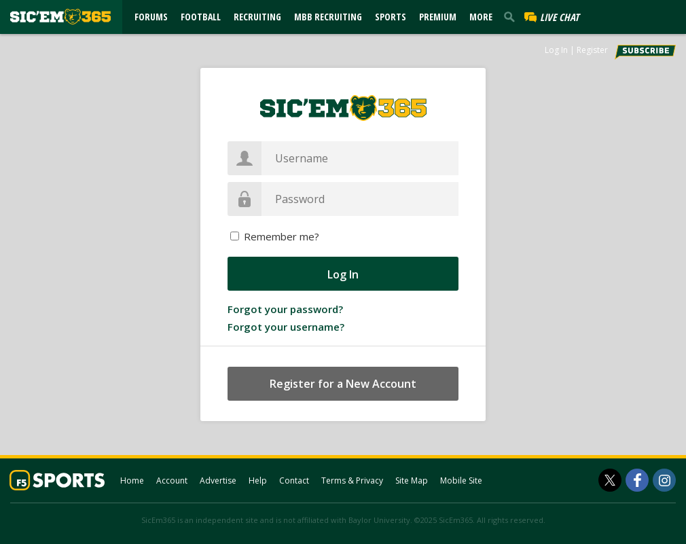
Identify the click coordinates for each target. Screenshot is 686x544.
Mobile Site (461, 480)
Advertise (218, 480)
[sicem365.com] (60, 16)
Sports (390, 16)
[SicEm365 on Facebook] (637, 480)
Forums (151, 16)
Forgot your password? (285, 309)
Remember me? (281, 236)
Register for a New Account (343, 383)
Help (258, 480)
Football (201, 16)
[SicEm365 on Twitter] (609, 480)
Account (171, 480)
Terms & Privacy (352, 480)
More (480, 16)
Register (592, 50)
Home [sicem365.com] (132, 480)
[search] (512, 16)
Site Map (411, 480)
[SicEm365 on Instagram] (664, 480)
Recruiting (257, 16)
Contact (294, 480)
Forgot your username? (286, 326)
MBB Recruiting (328, 16)
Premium (437, 16)
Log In (556, 50)
